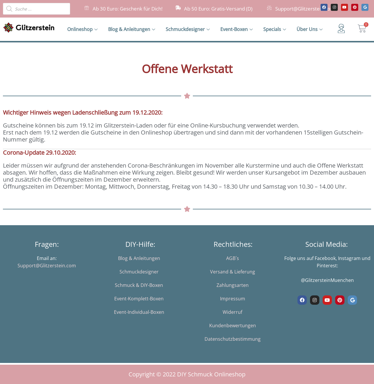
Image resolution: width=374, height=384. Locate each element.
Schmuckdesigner (188, 29)
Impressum (232, 298)
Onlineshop (82, 29)
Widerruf (232, 312)
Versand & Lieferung (232, 271)
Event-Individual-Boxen (139, 312)
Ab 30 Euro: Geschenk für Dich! (127, 8)
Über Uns (310, 29)
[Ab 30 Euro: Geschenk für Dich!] (86, 8)
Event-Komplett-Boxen (139, 298)
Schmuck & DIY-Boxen (139, 285)
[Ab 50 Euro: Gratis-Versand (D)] (178, 8)
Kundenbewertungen (232, 325)
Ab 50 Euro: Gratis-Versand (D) (218, 8)
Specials (274, 29)
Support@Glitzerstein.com (305, 8)
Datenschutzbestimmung (233, 339)
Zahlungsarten (233, 285)
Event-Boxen (236, 29)
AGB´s (232, 258)
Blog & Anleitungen (131, 29)
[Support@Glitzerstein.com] (269, 8)
